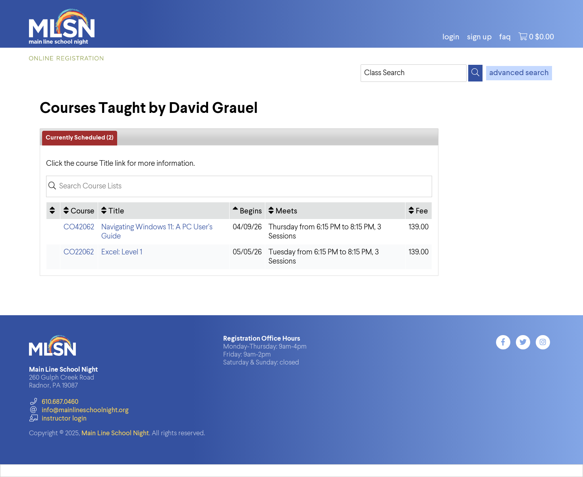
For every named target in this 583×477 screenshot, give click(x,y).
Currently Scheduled (80, 138)
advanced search (519, 73)
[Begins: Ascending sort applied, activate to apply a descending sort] (247, 210)
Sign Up (479, 37)
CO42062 (79, 227)
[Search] (475, 73)
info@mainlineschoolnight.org (78, 410)
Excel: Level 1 (121, 252)
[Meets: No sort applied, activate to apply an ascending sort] (335, 210)
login (450, 37)
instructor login (57, 418)
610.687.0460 (53, 402)
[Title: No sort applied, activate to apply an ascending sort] (163, 210)
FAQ (505, 37)
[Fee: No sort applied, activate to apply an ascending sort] (418, 210)
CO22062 (79, 252)
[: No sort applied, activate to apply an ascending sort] (53, 210)
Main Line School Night (115, 433)
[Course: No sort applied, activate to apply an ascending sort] (79, 210)
